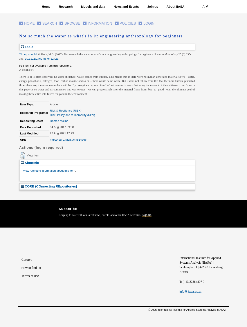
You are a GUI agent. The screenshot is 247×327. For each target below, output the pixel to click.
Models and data (93, 6)
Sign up (146, 215)
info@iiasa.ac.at (191, 291)
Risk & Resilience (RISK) (65, 110)
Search (49, 23)
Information (100, 23)
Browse (72, 23)
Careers (27, 259)
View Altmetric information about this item (49, 170)
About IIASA (175, 6)
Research (66, 6)
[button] (22, 155)
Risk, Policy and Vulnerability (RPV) (72, 115)
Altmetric (30, 163)
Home (46, 6)
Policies (128, 23)
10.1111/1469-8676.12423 (42, 58)
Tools (27, 47)
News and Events (126, 6)
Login (149, 23)
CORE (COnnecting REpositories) (49, 186)
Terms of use (30, 276)
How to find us (31, 268)
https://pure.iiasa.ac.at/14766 (68, 139)
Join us (152, 6)
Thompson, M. (28, 54)
